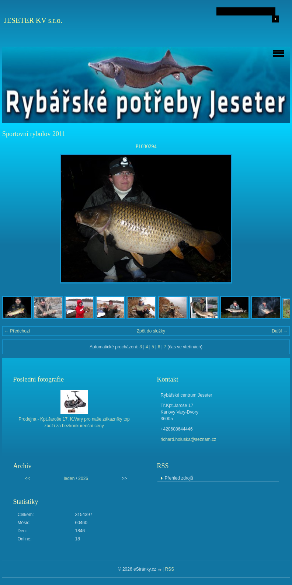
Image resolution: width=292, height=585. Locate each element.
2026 (83, 478)
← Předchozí (17, 331)
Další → (280, 331)
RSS (169, 569)
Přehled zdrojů (179, 478)
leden (69, 478)
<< (27, 478)
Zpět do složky (151, 331)
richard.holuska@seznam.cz (188, 439)
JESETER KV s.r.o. (33, 20)
